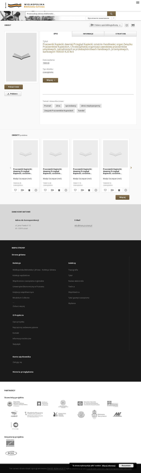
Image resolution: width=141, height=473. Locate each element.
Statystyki (16, 344)
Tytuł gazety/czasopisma (78, 297)
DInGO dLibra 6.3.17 (56, 468)
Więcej (122, 197)
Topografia (73, 270)
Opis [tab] (56, 34)
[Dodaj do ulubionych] (127, 25)
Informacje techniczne (22, 338)
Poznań (47, 106)
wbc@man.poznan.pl (83, 225)
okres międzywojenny (90, 106)
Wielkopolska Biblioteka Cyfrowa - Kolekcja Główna (34, 270)
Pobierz (11, 93)
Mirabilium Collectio (21, 297)
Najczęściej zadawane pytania (25, 327)
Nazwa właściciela (76, 281)
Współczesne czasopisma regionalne (28, 281)
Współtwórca (74, 292)
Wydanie (72, 303)
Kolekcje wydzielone (21, 275)
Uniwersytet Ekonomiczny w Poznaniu (28, 286)
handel (81, 110)
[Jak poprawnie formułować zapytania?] (114, 18)
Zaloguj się (17, 362)
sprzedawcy (70, 106)
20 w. (58, 106)
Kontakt (16, 333)
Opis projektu (18, 322)
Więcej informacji (108, 466)
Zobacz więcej (19, 306)
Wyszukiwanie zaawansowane (98, 18)
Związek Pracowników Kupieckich (58, 110)
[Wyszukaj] (111, 13)
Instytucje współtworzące (23, 292)
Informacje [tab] (88, 34)
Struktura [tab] (121, 34)
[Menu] (137, 2)
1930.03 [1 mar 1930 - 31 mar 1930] (46, 63)
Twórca (71, 286)
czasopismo (48, 72)
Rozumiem (126, 466)
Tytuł (70, 275)
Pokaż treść (13, 87)
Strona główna (19, 254)
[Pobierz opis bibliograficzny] (22, 190)
